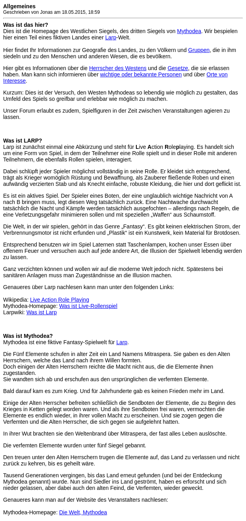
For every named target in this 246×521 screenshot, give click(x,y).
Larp (110, 37)
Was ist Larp (41, 312)
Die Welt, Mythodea (83, 512)
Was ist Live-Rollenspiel (88, 306)
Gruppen (198, 50)
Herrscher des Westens (118, 68)
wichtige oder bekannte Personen (141, 74)
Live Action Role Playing (59, 300)
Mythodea (189, 31)
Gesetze (177, 68)
